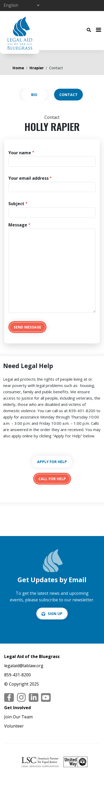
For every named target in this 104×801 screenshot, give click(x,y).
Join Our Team (18, 717)
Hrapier (37, 67)
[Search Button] (89, 29)
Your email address (28, 178)
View (34, 94)
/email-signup (52, 613)
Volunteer (14, 726)
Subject (16, 203)
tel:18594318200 (52, 479)
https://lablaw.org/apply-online (52, 462)
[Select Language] (21, 5)
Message (17, 225)
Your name (19, 153)
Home (18, 67)
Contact (68, 94)
